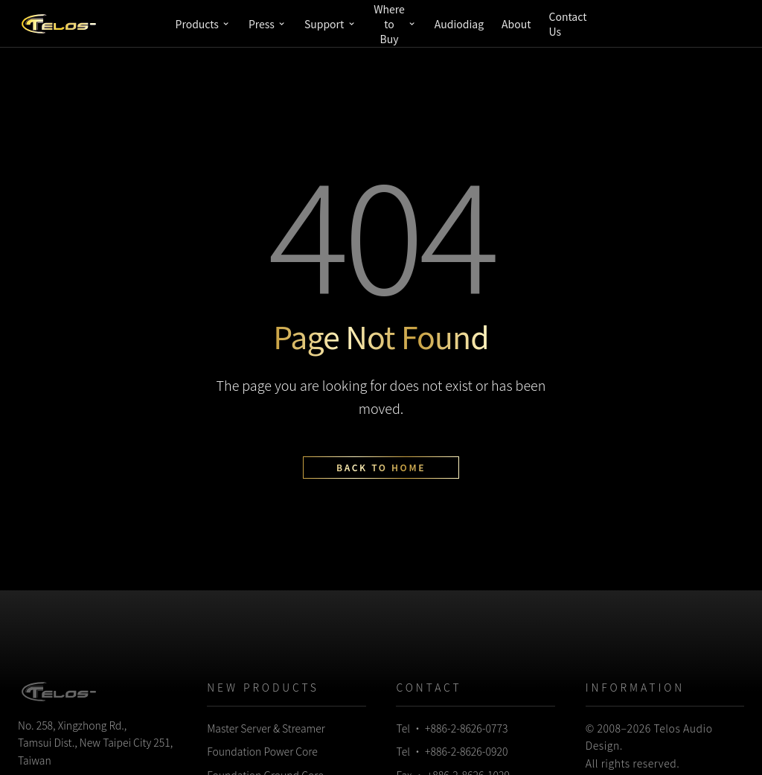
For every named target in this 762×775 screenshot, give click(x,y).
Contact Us (567, 24)
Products (203, 23)
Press (267, 23)
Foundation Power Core (262, 751)
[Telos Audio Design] (59, 24)
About (516, 23)
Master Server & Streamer (266, 728)
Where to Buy (395, 23)
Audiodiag (459, 23)
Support (330, 23)
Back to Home (381, 467)
